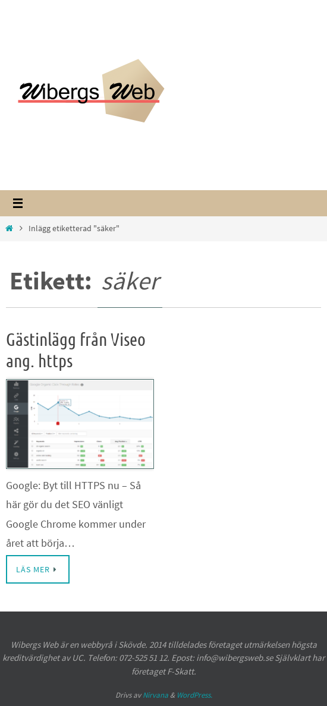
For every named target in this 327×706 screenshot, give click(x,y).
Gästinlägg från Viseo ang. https (76, 351)
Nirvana (155, 695)
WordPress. (194, 695)
